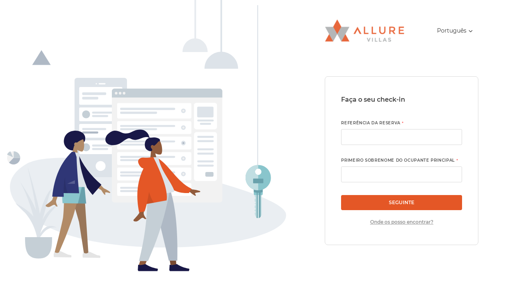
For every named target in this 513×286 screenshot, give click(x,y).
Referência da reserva (372, 122)
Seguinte (401, 202)
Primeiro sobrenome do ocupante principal (399, 160)
